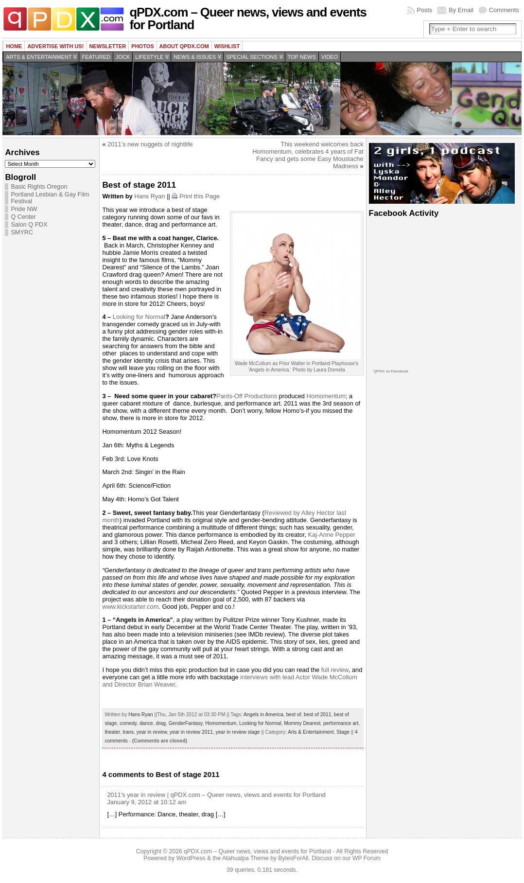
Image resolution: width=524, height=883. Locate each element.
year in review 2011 (191, 732)
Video (329, 57)
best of (293, 714)
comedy (128, 723)
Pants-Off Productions (246, 396)
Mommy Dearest (302, 723)
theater (112, 732)
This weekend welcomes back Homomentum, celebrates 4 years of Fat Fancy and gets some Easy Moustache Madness (307, 155)
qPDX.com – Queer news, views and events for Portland (247, 18)
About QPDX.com (184, 46)
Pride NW (24, 209)
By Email (461, 10)
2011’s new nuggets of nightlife (150, 144)
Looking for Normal (139, 316)
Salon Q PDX (29, 224)
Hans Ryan (149, 196)
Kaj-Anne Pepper (331, 534)
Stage (342, 732)
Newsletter (107, 46)
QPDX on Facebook (391, 371)
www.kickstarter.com (130, 606)
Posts (424, 10)
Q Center (23, 216)
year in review (152, 732)
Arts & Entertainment (38, 57)
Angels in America (263, 714)
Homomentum (326, 396)
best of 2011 (317, 714)
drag (160, 723)
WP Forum (366, 858)
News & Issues (195, 57)
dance (146, 723)
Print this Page (199, 196)
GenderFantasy (186, 723)
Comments (504, 10)
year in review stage (238, 732)
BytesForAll (293, 858)
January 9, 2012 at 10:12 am (146, 802)
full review (335, 669)
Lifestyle (149, 57)
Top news (302, 57)
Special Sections (251, 57)
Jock (123, 57)
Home (14, 46)
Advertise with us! (55, 46)
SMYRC (22, 232)
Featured (96, 57)
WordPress (191, 858)
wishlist (227, 46)
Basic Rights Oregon (39, 186)
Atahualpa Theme (245, 858)
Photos (142, 46)
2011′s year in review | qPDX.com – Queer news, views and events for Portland (216, 794)
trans (128, 732)
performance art (340, 723)
